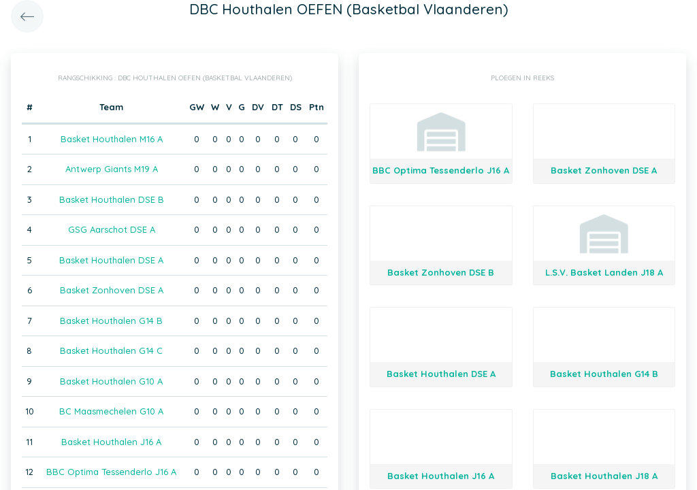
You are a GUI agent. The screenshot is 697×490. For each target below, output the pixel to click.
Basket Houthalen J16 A (111, 441)
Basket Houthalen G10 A (111, 381)
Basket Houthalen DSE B (111, 199)
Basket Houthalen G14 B (111, 320)
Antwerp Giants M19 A (111, 168)
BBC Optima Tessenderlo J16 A (111, 471)
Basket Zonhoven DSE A (111, 289)
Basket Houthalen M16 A (112, 138)
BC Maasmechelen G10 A (111, 411)
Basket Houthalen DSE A (111, 260)
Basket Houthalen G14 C (111, 350)
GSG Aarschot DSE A (111, 229)
